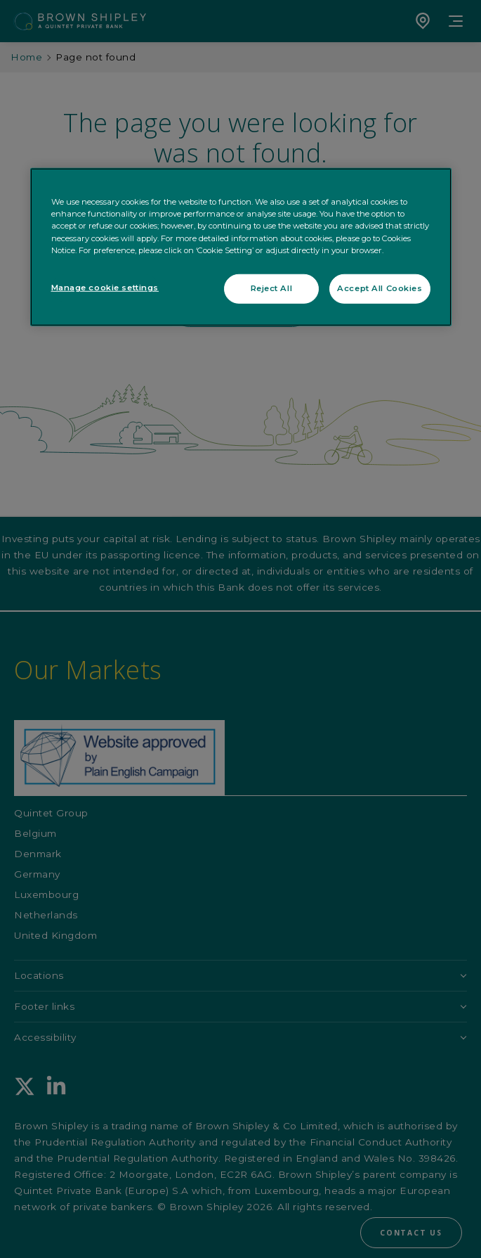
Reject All (272, 288)
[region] (241, 247)
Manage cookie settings (105, 287)
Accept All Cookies (379, 288)
